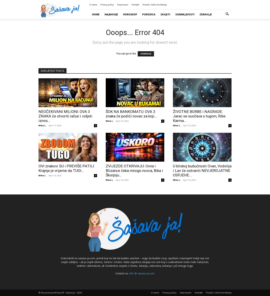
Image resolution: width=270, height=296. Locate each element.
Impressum (122, 4)
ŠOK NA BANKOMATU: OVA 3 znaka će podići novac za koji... (131, 113)
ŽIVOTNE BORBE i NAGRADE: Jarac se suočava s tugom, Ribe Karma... (199, 116)
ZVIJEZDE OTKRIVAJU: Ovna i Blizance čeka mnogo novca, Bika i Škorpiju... (134, 170)
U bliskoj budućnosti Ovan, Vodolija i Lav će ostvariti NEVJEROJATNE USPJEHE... (202, 170)
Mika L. (42, 125)
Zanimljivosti (184, 14)
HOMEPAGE (145, 54)
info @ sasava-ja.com (142, 273)
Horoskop (130, 14)
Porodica (148, 14)
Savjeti (165, 14)
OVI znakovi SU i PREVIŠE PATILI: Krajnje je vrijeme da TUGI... (66, 168)
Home (96, 14)
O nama (93, 4)
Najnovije (111, 14)
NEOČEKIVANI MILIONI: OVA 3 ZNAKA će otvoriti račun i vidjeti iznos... (65, 116)
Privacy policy (107, 4)
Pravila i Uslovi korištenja (155, 4)
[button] (227, 14)
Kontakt (135, 4)
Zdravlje (206, 14)
